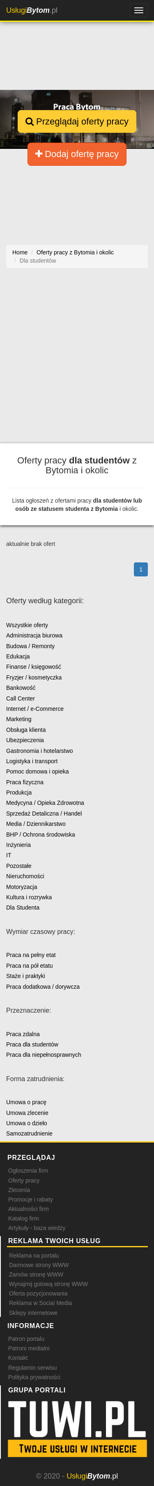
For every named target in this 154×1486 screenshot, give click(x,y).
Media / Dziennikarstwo (36, 824)
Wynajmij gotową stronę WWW (48, 1284)
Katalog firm (23, 1218)
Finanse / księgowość (33, 666)
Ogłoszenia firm (28, 1170)
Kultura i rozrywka (29, 897)
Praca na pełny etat (31, 955)
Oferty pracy (23, 1180)
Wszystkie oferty (27, 625)
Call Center (20, 698)
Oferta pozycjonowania (38, 1293)
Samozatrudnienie (29, 1133)
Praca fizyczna (25, 782)
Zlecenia (19, 1190)
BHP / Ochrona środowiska (40, 834)
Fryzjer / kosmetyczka (34, 677)
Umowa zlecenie (27, 1113)
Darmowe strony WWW (39, 1265)
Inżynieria (18, 845)
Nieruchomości (25, 876)
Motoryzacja (21, 887)
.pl (31, 10)
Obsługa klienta (26, 730)
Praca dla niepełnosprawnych (43, 1054)
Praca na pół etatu (29, 965)
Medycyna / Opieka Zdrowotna (45, 802)
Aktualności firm (28, 1209)
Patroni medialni (28, 1348)
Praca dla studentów (32, 1044)
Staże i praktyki (25, 976)
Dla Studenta (22, 907)
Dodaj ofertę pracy (77, 154)
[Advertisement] (77, 359)
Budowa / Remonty (30, 646)
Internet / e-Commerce (35, 708)
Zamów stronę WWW (36, 1274)
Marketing (18, 719)
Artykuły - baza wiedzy (36, 1228)
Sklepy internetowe (33, 1313)
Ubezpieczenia (25, 740)
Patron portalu (26, 1339)
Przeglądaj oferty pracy (77, 121)
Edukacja (18, 656)
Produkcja (19, 792)
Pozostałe (18, 866)
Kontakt (18, 1357)
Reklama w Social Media (40, 1303)
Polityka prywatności (34, 1377)
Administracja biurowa (34, 635)
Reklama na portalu (34, 1255)
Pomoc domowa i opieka (37, 771)
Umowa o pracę (26, 1102)
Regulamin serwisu (32, 1367)
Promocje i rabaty (30, 1199)
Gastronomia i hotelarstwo (39, 751)
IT (8, 855)
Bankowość (21, 687)
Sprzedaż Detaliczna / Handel (44, 813)
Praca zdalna (23, 1034)
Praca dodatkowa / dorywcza (43, 986)
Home (20, 252)
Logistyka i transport (31, 761)
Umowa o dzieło (26, 1123)
